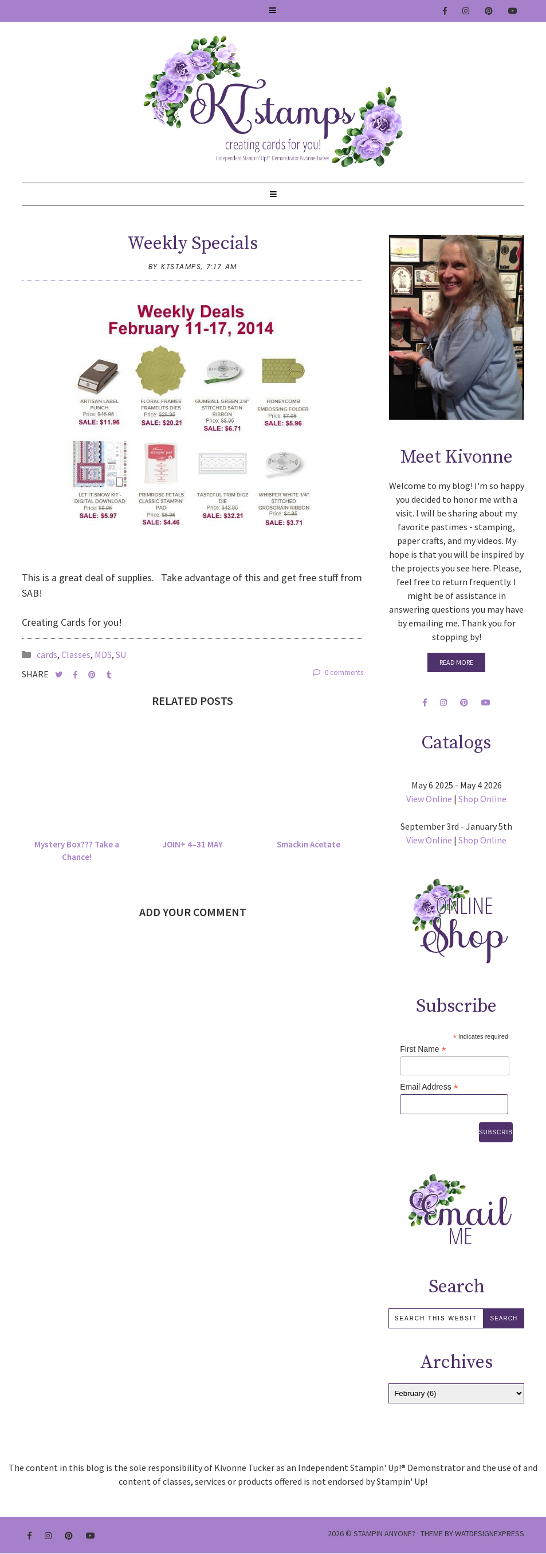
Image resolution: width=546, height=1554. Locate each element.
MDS (103, 654)
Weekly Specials (192, 243)
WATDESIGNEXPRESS (489, 1533)
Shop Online (482, 798)
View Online (429, 798)
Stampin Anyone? (384, 1533)
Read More (456, 662)
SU (121, 654)
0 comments (338, 672)
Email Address (429, 1087)
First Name (423, 1049)
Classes (76, 654)
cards (47, 654)
